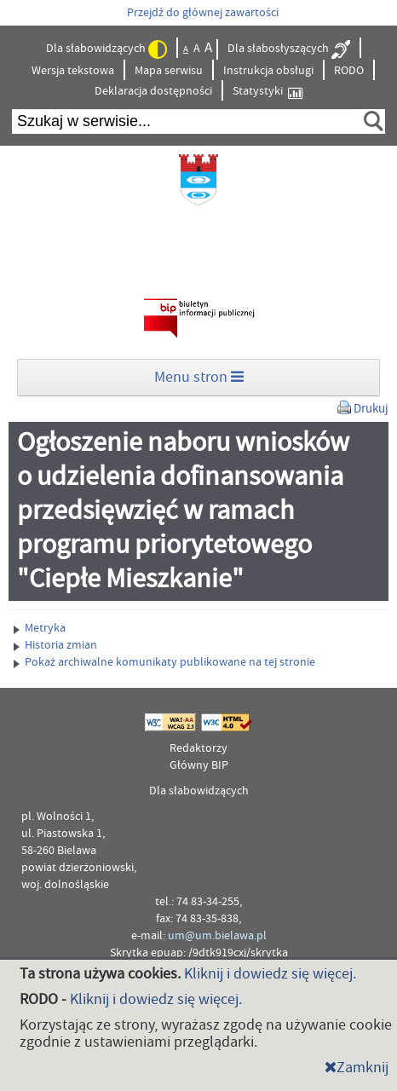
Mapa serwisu (169, 70)
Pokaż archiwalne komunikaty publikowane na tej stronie (164, 662)
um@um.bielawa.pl (217, 936)
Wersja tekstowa (73, 70)
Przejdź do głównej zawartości (203, 12)
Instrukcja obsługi (268, 70)
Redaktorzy (198, 748)
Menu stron (199, 377)
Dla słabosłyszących (288, 49)
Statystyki (267, 92)
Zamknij (356, 1067)
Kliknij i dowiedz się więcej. (270, 974)
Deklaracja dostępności (153, 91)
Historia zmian (55, 645)
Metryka (40, 628)
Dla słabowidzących (106, 49)
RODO (349, 70)
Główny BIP (199, 765)
